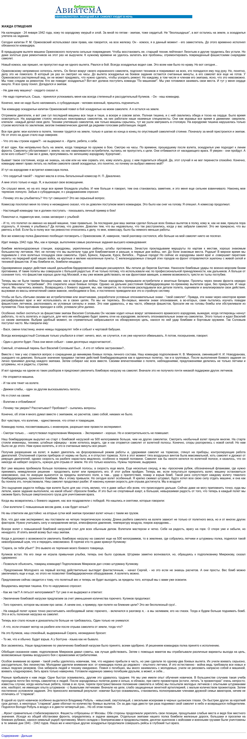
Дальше (26, 735)
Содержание (10, 735)
